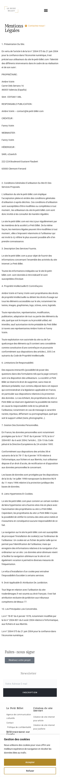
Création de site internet (43, 709)
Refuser (30, 771)
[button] (46, 10)
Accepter (30, 762)
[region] (30, 756)
